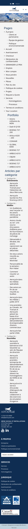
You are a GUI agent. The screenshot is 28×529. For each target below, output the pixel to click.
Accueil (9, 49)
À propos (9, 32)
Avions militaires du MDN (14, 121)
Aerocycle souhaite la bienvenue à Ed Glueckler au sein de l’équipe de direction (16, 346)
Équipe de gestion (16, 40)
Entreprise (4, 443)
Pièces (8, 81)
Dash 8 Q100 (14, 126)
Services (9, 98)
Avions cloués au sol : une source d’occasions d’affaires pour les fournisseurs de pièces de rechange (16, 228)
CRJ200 (12, 157)
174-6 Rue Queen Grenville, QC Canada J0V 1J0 (7, 425)
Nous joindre (11, 74)
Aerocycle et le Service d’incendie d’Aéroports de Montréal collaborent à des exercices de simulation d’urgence (16, 392)
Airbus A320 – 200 (14, 136)
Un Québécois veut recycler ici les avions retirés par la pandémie (16, 212)
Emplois (9, 68)
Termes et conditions (14, 107)
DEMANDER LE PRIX (14, 64)
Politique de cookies (14, 88)
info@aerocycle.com (7, 417)
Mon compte (11, 71)
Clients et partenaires (13, 35)
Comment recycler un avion (14, 273)
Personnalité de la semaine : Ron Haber (16, 266)
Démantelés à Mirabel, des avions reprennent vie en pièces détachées (16, 245)
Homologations (15, 101)
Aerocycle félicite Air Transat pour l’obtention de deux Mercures (16, 187)
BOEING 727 (14, 150)
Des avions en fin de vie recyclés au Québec (15, 290)
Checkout (10, 56)
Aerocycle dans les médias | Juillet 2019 (16, 299)
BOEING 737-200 (14, 131)
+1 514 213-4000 (6, 415)
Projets (9, 91)
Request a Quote (13, 95)
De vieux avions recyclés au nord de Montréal (16, 257)
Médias (10, 205)
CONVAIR (13, 141)
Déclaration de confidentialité (12, 60)
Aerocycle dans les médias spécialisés (16, 281)
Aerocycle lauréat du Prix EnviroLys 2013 (16, 197)
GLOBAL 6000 (12, 145)
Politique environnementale (16, 44)
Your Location (11, 111)
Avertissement (12, 52)
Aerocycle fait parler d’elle (15, 331)
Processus (13, 104)
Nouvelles (10, 78)
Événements (12, 180)
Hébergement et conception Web (15, 525)
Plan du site (10, 85)
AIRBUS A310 (14, 153)
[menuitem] (17, 4)
